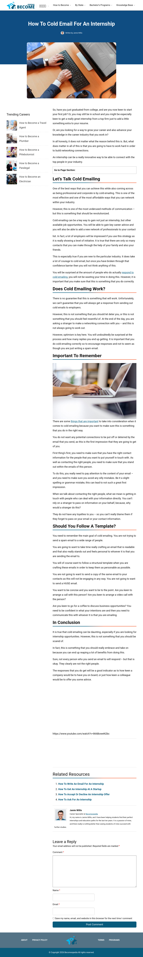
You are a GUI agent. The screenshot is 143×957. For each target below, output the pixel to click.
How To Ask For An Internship (75, 799)
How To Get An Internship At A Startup (79, 789)
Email (56, 904)
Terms (101, 940)
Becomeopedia (92, 814)
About (24, 940)
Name (56, 890)
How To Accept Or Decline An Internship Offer (84, 794)
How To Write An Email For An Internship (81, 783)
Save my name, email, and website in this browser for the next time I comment (93, 918)
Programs (114, 940)
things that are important (84, 421)
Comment (58, 852)
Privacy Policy (39, 940)
